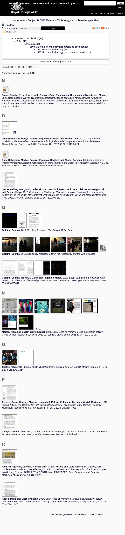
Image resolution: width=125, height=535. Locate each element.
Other (19, 41)
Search (119, 13)
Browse (110, 13)
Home (94, 13)
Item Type (66, 61)
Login (120, 7)
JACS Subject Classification (24, 38)
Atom (95, 27)
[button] (53, 28)
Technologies (30, 44)
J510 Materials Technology (49, 49)
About (102, 13)
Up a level (8, 25)
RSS (104, 27)
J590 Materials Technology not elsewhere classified (62, 52)
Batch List (9, 31)
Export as (7, 28)
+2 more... (40, 329)
